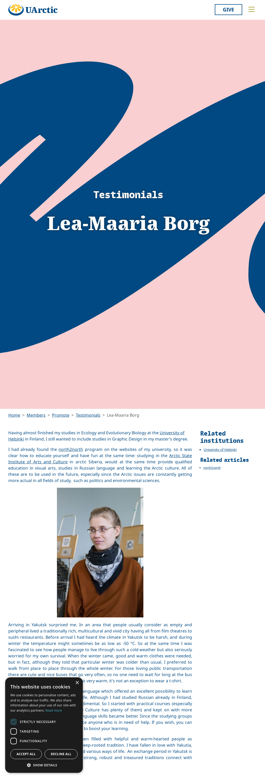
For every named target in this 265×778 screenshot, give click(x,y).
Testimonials (88, 415)
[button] (44, 765)
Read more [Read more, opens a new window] (54, 710)
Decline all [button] (61, 754)
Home (14, 415)
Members (36, 415)
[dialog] (44, 725)
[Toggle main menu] (251, 9)
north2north (70, 449)
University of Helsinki (220, 449)
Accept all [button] (26, 754)
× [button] (77, 683)
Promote (60, 415)
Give (228, 9)
